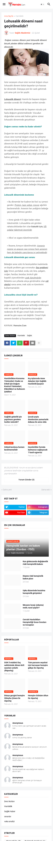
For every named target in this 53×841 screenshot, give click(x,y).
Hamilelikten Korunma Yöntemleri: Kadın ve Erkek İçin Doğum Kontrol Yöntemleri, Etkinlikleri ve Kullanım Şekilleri (14, 385)
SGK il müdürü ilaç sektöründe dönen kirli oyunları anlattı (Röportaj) (14, 666)
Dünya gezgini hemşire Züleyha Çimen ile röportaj (14, 698)
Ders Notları (9, 801)
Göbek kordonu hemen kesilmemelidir (14, 448)
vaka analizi (9, 821)
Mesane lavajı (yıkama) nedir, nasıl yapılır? (33, 606)
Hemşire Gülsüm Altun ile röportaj (38, 696)
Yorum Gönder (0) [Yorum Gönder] (26, 480)
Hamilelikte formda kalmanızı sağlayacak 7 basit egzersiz (37, 450)
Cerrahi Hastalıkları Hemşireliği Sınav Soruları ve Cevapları (34, 622)
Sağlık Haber (9, 811)
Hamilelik (19, 16)
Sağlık (29, 336)
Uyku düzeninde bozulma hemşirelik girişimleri (34, 591)
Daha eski (45, 490)
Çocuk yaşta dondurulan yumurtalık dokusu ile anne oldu (38, 419)
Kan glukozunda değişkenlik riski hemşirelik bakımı (35, 562)
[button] (4, 4)
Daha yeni (7, 490)
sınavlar (7, 816)
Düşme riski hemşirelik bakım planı (33, 577)
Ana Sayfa (8, 16)
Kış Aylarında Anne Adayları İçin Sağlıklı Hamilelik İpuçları (37, 381)
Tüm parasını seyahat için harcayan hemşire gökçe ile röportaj (38, 665)
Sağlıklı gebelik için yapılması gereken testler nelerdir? (13, 419)
